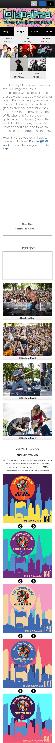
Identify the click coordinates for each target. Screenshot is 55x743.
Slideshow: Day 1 (27, 318)
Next (38, 527)
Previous (25, 527)
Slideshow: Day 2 (27, 358)
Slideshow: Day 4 (27, 438)
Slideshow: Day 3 (27, 398)
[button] (9, 47)
